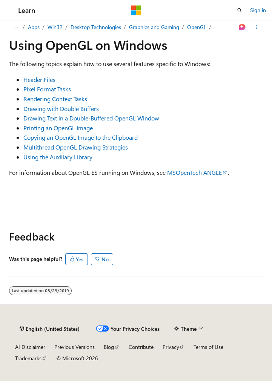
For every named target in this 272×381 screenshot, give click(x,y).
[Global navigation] (7, 10)
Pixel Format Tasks (47, 89)
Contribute (141, 346)
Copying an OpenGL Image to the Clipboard (80, 137)
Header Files (39, 79)
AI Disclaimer (30, 346)
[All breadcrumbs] (15, 27)
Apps (34, 27)
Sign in (258, 10)
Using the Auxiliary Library (57, 157)
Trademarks (28, 358)
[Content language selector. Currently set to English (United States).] (49, 329)
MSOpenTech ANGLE (194, 172)
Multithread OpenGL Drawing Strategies (75, 147)
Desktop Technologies (96, 27)
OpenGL (196, 27)
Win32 (55, 27)
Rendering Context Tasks (55, 99)
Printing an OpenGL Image (58, 128)
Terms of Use (208, 346)
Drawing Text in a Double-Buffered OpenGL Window (91, 118)
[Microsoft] (136, 10)
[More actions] (256, 27)
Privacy (171, 346)
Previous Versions (74, 346)
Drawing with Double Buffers (61, 109)
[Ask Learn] (242, 27)
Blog (109, 346)
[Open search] (239, 10)
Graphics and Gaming (154, 27)
